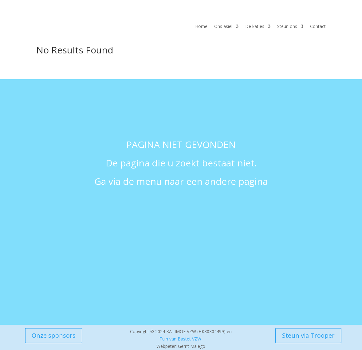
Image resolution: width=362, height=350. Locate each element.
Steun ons (287, 26)
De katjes (254, 26)
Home (201, 26)
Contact (318, 26)
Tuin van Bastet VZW (180, 339)
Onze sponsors (54, 335)
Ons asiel (223, 26)
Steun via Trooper (308, 335)
